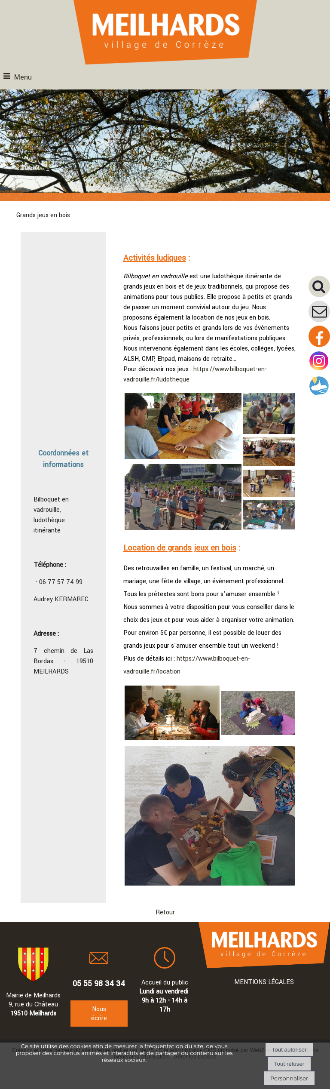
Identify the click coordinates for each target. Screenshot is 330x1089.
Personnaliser (289, 1078)
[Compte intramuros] (319, 395)
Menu (23, 77)
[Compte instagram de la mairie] (319, 370)
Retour (165, 912)
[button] (319, 286)
